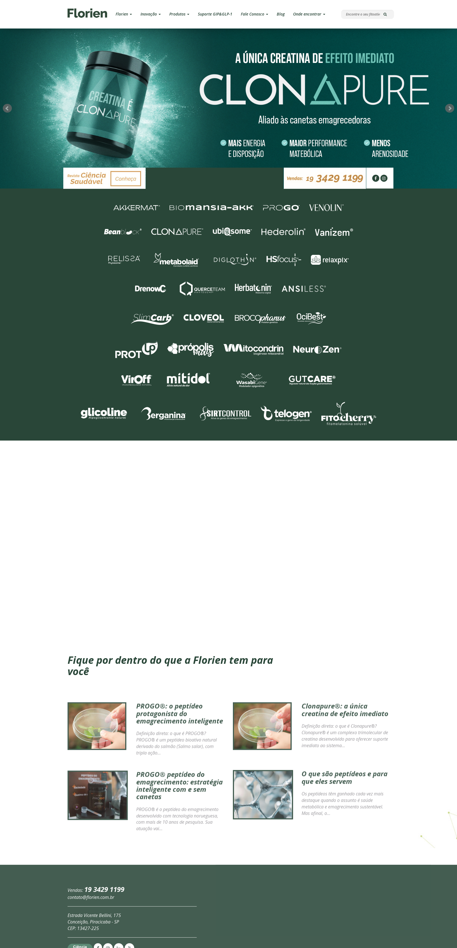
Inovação (150, 14)
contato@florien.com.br (91, 932)
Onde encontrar (309, 14)
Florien (124, 14)
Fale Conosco (254, 14)
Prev (7, 92)
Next (449, 92)
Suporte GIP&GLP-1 (215, 14)
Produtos (179, 14)
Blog (281, 14)
